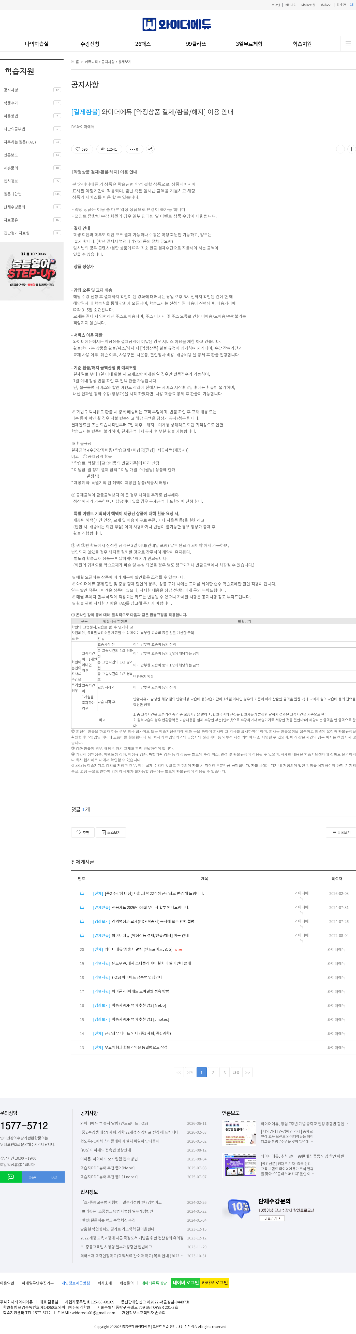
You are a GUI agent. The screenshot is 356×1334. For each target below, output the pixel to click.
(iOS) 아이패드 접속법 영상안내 (127, 977)
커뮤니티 (91, 61)
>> (247, 1072)
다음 (236, 1072)
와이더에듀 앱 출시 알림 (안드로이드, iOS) (132, 949)
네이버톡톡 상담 (154, 1283)
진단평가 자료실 (16, 233)
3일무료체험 (249, 44)
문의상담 (8, 1113)
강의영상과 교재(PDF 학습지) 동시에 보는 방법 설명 (144, 921)
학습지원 (302, 44)
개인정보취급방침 (76, 1283)
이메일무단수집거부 (38, 1283)
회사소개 (105, 1283)
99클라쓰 (196, 44)
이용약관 (7, 1283)
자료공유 (11, 220)
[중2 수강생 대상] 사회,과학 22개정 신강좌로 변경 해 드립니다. (148, 893)
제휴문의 (11, 168)
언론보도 (11, 155)
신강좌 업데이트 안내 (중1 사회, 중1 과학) (132, 1033)
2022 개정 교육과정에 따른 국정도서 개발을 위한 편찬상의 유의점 (132, 1237)
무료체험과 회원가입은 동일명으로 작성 (130, 1047)
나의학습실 (308, 5)
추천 (83, 832)
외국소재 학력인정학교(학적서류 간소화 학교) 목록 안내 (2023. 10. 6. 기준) (139, 1255)
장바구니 (345, 4)
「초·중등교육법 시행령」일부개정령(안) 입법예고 (121, 1202)
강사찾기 (326, 5)
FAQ (54, 1177)
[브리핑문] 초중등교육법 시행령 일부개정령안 (116, 1211)
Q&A (32, 1177)
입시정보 (11, 181)
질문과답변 (13, 194)
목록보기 (341, 832)
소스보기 (111, 832)
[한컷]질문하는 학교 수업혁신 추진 (108, 1220)
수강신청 (89, 44)
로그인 (276, 5)
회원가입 (290, 5)
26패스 (143, 44)
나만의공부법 (14, 129)
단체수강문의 (14, 207)
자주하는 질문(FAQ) (20, 142)
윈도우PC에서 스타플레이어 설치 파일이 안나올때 (142, 963)
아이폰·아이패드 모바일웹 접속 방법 (131, 991)
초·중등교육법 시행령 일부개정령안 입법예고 (116, 1246)
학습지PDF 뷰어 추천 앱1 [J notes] (131, 1019)
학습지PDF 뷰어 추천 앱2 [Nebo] (129, 1005)
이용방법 (11, 116)
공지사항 (11, 90)
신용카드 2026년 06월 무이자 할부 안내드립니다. (141, 907)
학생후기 (11, 103)
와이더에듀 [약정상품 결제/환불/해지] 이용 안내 (141, 935)
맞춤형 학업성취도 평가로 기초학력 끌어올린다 (117, 1229)
